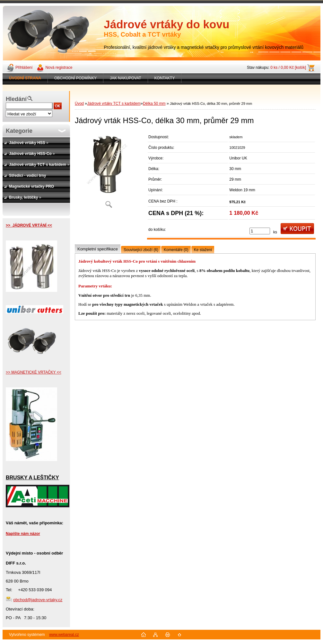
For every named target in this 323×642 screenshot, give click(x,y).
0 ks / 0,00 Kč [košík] (288, 67)
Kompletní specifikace (97, 249)
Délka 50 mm (154, 103)
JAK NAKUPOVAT (125, 78)
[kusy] (259, 231)
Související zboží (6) (141, 250)
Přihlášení (23, 67)
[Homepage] (25, 78)
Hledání (16, 99)
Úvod (79, 103)
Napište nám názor (23, 533)
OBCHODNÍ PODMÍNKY (75, 78)
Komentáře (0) (176, 250)
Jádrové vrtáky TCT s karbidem (113, 103)
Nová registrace (58, 67)
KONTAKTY (164, 78)
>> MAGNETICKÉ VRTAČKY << (33, 372)
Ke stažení (203, 250)
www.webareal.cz (64, 634)
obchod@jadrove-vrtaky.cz (37, 599)
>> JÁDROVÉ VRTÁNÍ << (29, 225)
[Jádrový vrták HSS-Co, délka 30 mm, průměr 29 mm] (108, 171)
